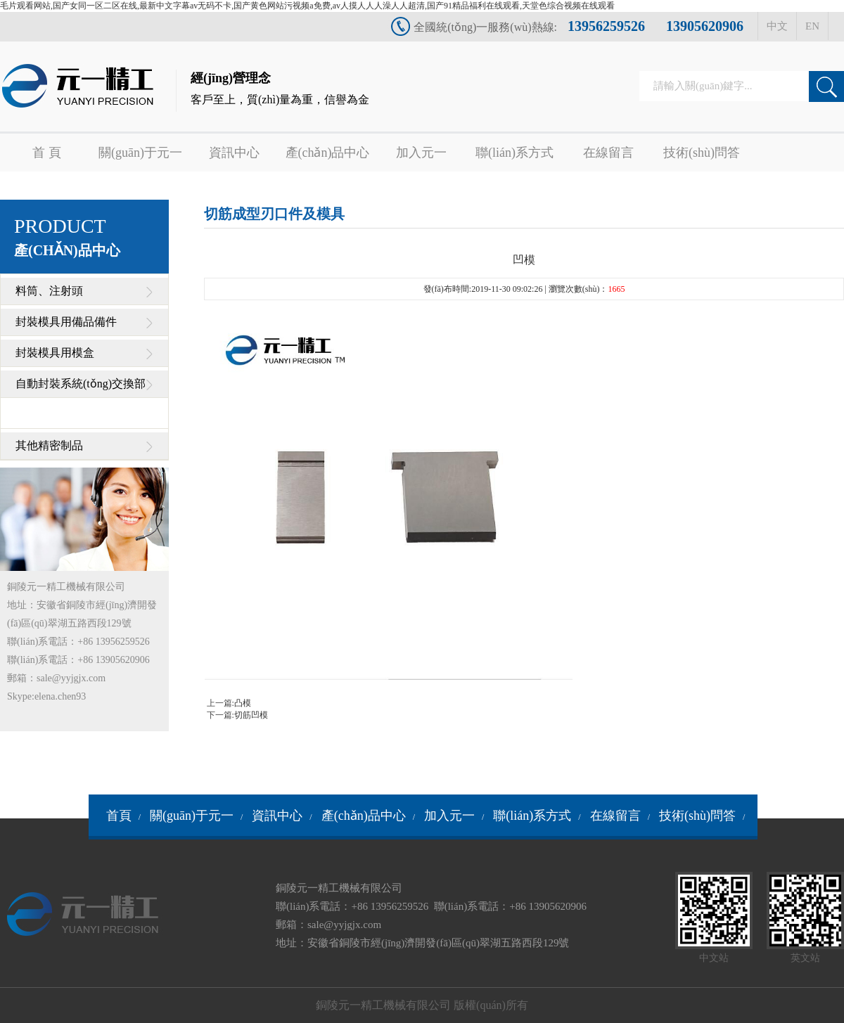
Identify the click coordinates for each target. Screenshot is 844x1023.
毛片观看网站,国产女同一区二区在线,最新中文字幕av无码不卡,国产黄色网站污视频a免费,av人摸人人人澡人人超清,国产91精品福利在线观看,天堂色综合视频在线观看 (307, 6)
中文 (777, 26)
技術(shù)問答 (701, 153)
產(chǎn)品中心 (328, 153)
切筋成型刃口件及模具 (274, 213)
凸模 (242, 703)
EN (812, 26)
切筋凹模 (251, 715)
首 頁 (46, 153)
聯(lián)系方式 (514, 153)
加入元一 (421, 153)
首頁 (119, 816)
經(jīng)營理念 (280, 91)
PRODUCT (67, 236)
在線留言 (608, 153)
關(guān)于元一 (140, 153)
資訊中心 (234, 153)
